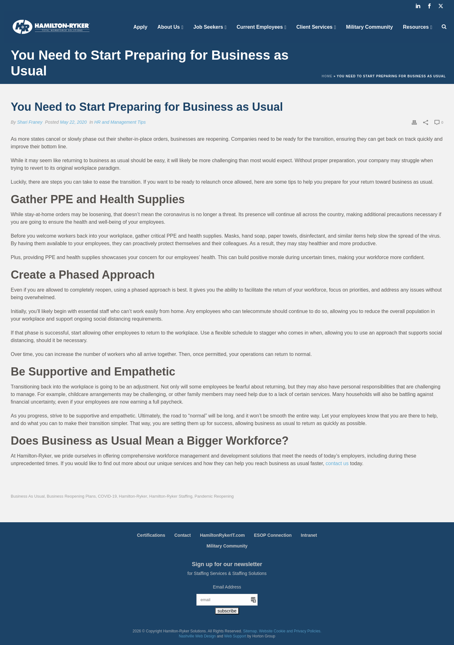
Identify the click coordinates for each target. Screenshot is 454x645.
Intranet (309, 535)
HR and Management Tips (120, 122)
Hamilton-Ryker (133, 496)
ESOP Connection (273, 535)
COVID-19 (107, 496)
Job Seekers (208, 27)
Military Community (369, 27)
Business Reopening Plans (71, 496)
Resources (416, 27)
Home (327, 76)
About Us (168, 27)
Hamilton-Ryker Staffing (170, 496)
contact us (337, 463)
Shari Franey (29, 122)
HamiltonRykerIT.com (222, 535)
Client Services (314, 27)
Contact (182, 535)
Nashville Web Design (197, 636)
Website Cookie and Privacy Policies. (290, 631)
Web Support (235, 636)
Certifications (151, 535)
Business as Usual (28, 496)
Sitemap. (250, 631)
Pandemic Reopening (214, 496)
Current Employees (259, 27)
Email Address (227, 586)
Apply (140, 27)
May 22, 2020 (73, 122)
